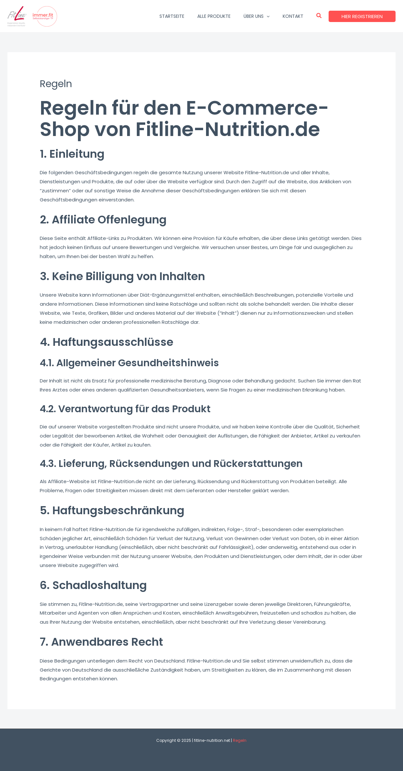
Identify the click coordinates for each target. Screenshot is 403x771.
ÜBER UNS (256, 16)
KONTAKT (293, 16)
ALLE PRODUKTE (214, 16)
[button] (319, 16)
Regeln (239, 740)
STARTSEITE (171, 16)
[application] (266, 16)
